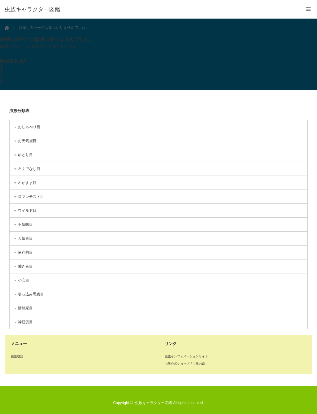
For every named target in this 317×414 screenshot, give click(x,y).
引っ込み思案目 (31, 294)
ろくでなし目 (29, 169)
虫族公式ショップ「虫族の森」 (186, 363)
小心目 (23, 280)
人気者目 (25, 238)
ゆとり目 (25, 155)
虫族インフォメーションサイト (186, 356)
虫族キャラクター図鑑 (32, 9)
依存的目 (25, 252)
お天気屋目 (27, 141)
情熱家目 (25, 308)
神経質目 (25, 322)
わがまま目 (27, 183)
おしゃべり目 (29, 127)
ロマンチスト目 (31, 196)
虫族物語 (17, 356)
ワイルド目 (27, 210)
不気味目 (25, 224)
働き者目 (25, 266)
